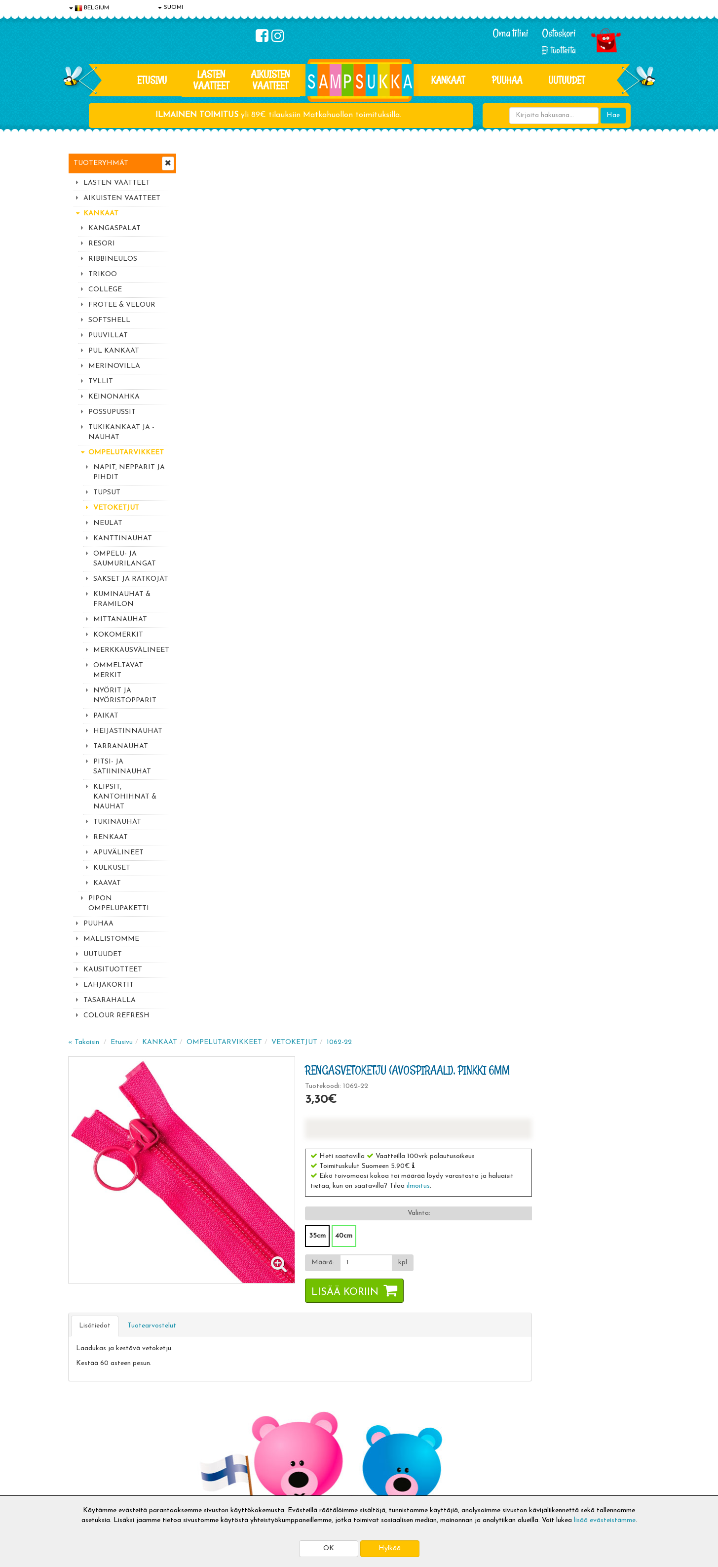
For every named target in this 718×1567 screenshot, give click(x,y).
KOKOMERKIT (118, 635)
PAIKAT (105, 716)
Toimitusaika (207, 1411)
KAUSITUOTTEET (112, 969)
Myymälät (85, 1470)
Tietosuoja (86, 1426)
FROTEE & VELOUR (121, 305)
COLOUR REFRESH (116, 1015)
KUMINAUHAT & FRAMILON (122, 599)
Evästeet (83, 1411)
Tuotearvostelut (270, 445)
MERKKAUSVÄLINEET (131, 650)
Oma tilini (510, 33)
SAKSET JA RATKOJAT (130, 579)
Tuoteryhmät (101, 163)
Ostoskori (559, 33)
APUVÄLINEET (118, 852)
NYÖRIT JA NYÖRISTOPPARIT (124, 695)
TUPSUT (106, 492)
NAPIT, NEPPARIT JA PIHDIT (129, 472)
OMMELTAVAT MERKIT (118, 670)
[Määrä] (484, 382)
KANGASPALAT (114, 228)
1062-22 (457, 161)
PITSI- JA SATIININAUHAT (122, 766)
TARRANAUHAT (120, 746)
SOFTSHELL (109, 320)
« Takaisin (202, 161)
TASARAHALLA (109, 1000)
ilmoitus (536, 305)
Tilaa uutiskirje (249, 1346)
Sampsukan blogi (332, 1441)
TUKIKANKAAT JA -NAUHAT (121, 432)
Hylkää (389, 1548)
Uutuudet (566, 80)
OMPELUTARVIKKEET (126, 452)
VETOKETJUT (116, 508)
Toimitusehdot (209, 1426)
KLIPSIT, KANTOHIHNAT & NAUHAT (124, 796)
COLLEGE (105, 289)
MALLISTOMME (111, 939)
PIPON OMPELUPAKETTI (118, 903)
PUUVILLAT (108, 335)
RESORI (101, 243)
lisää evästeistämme (605, 1520)
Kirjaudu (319, 1411)
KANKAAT (448, 80)
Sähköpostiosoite (247, 1305)
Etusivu (152, 80)
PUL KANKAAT (113, 351)
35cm (435, 355)
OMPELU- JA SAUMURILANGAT (124, 558)
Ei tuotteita (559, 50)
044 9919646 (552, 1285)
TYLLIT (100, 381)
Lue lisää (476, 1283)
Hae (613, 115)
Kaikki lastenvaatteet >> (555, 1354)
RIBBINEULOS (112, 259)
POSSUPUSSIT (112, 412)
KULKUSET (111, 868)
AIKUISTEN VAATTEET (270, 80)
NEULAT (107, 523)
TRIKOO (102, 274)
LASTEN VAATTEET (211, 80)
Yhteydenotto (91, 1455)
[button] (531, 284)
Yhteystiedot (89, 1441)
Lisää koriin (463, 412)
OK (328, 1548)
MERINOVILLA (114, 366)
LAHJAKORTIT (108, 985)
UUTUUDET (102, 954)
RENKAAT (110, 837)
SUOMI (170, 7)
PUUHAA (507, 80)
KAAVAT (107, 883)
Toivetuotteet (209, 1441)
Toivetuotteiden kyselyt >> (558, 1344)
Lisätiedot (213, 445)
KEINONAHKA (114, 397)
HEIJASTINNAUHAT (127, 731)
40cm (462, 355)
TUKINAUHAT (117, 822)
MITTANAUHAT (120, 619)
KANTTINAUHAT (122, 538)
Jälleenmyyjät (90, 1485)
